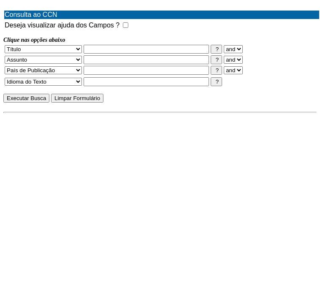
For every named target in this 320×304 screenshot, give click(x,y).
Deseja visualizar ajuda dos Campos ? (62, 25)
